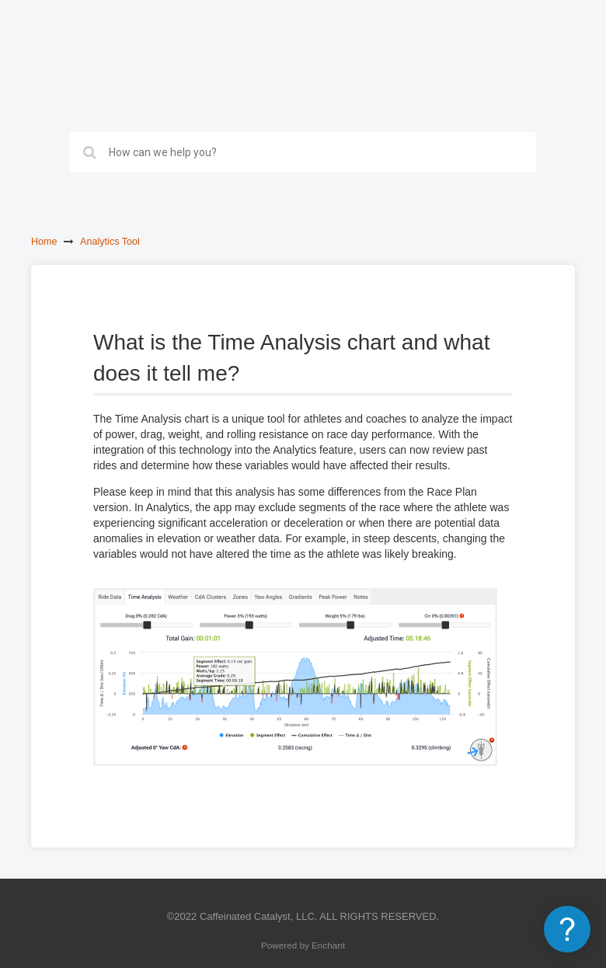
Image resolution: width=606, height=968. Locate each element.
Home (44, 241)
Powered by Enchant (303, 945)
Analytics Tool (110, 241)
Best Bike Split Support (107, 54)
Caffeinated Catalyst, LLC (257, 916)
